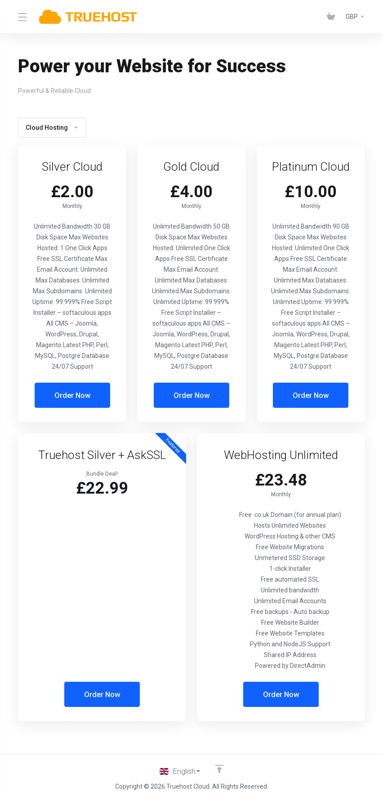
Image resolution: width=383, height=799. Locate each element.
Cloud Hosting (52, 127)
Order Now (72, 395)
